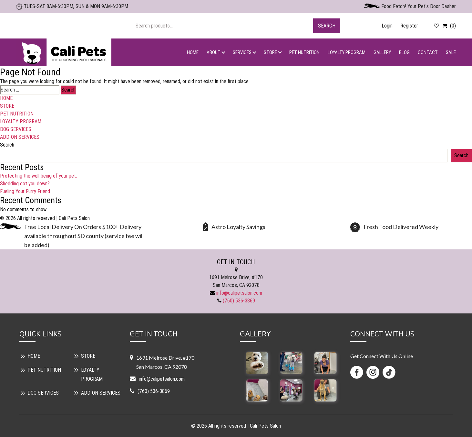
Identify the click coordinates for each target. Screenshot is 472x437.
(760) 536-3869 (239, 301)
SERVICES (242, 52)
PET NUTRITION (304, 52)
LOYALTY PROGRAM (346, 52)
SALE (451, 52)
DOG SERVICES (15, 129)
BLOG (404, 52)
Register (409, 26)
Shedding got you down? (25, 183)
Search (326, 26)
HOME (193, 52)
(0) (448, 26)
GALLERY (382, 52)
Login (387, 26)
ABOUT (214, 52)
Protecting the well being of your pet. (38, 176)
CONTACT (428, 52)
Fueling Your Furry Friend (25, 191)
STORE (270, 52)
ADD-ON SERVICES (19, 137)
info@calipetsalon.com (239, 293)
